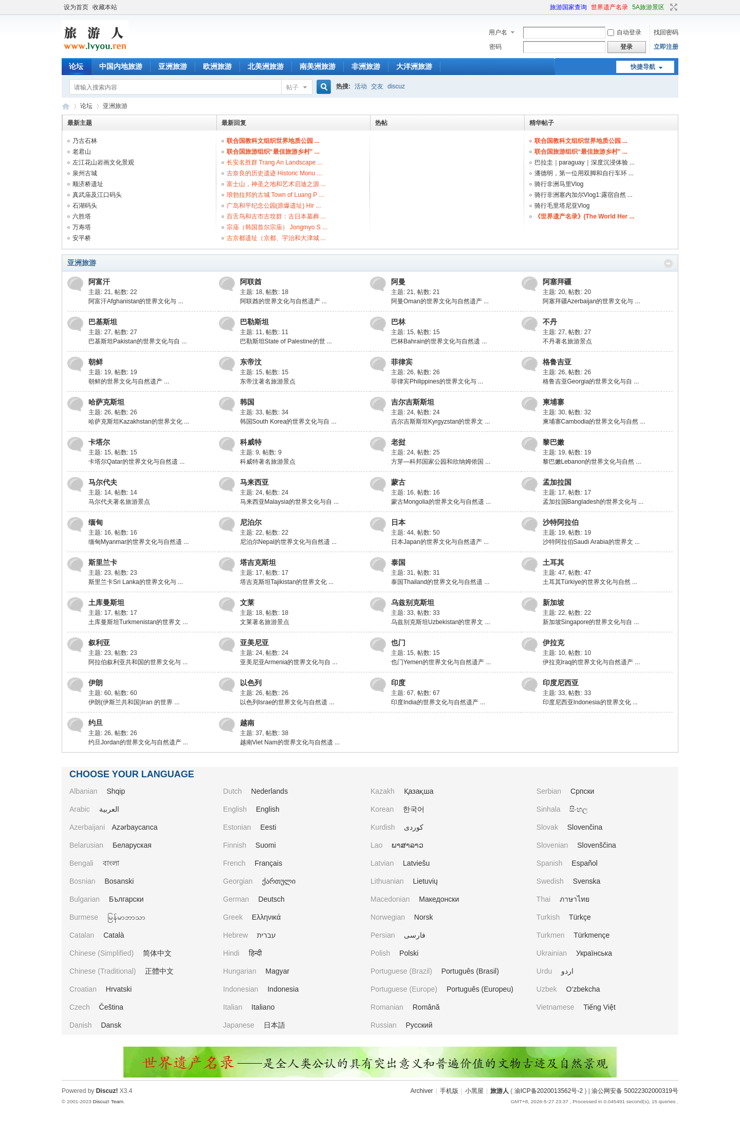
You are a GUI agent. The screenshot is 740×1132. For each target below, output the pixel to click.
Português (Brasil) (470, 971)
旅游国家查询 (568, 7)
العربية (109, 809)
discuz (396, 86)
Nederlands (269, 791)
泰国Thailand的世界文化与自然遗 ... (440, 582)
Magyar (278, 971)
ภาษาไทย (574, 899)
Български (126, 899)
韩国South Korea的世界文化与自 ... (288, 421)
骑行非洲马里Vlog (559, 184)
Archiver (422, 1090)
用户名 (498, 32)
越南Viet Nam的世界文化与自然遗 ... (290, 742)
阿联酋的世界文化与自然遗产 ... (283, 301)
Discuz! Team (107, 1101)
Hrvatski (119, 989)
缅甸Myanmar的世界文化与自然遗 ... (138, 541)
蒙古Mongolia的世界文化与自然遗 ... (441, 501)
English (268, 809)
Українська (594, 953)
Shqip (115, 791)
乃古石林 (84, 140)
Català (113, 935)
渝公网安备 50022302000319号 (634, 1090)
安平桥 (81, 238)
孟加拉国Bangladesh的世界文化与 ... (593, 501)
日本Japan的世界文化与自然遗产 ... (440, 541)
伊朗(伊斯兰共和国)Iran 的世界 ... (133, 702)
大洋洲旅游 (414, 66)
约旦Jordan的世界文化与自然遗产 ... (138, 742)
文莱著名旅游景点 (264, 622)
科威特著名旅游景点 (267, 461)
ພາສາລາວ (407, 845)
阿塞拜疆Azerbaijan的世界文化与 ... (591, 301)
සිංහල (578, 809)
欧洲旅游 (217, 66)
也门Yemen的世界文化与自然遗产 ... (441, 662)
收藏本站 (104, 7)
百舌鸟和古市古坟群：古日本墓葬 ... (276, 216)
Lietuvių (425, 881)
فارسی (414, 935)
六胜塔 (81, 216)
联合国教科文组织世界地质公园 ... (273, 140)
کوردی (413, 827)
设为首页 (76, 7)
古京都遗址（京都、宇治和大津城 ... (276, 238)
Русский (419, 1025)
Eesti (268, 827)
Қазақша (419, 791)
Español (584, 863)
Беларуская (132, 845)
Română (426, 1007)
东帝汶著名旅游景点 (267, 381)
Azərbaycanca (135, 827)
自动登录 (624, 32)
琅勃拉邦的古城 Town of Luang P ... (275, 194)
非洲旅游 (365, 66)
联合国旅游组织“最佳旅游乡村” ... (273, 151)
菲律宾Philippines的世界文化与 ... (437, 381)
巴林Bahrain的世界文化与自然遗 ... (439, 341)
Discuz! (107, 1090)
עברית (266, 935)
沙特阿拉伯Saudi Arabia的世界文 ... (591, 541)
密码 (495, 46)
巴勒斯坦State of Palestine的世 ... (286, 341)
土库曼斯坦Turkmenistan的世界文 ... (138, 622)
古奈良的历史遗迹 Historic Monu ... (274, 173)
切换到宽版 (672, 7)
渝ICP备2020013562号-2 (548, 1090)
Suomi (265, 845)
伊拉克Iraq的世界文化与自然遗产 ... (591, 662)
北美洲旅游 (266, 66)
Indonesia (283, 989)
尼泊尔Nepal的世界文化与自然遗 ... (288, 541)
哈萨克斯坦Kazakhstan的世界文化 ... (138, 421)
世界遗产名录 (609, 7)
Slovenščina (596, 845)
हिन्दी (255, 953)
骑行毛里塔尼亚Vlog (562, 205)
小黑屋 (474, 1090)
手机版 (449, 1090)
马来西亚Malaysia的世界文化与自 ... (289, 501)
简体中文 (157, 953)
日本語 (274, 1025)
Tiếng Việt (599, 1007)
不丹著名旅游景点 (567, 341)
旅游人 (66, 106)
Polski (408, 953)
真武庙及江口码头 (97, 194)
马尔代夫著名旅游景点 (119, 501)
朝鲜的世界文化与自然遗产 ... (128, 381)
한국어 (413, 809)
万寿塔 (81, 227)
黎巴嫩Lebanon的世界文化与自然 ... (592, 461)
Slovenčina (585, 827)
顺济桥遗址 (87, 184)
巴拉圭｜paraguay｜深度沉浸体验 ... (584, 162)
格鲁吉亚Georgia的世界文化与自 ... (591, 381)
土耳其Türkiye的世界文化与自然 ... (590, 582)
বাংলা (111, 863)
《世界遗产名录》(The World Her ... (584, 216)
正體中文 (159, 971)
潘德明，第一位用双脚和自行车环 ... (584, 173)
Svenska (587, 881)
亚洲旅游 (172, 66)
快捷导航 (643, 66)
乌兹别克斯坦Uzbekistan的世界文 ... (440, 622)
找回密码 (666, 32)
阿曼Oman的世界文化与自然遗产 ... (440, 301)
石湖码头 (84, 205)
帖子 (292, 87)
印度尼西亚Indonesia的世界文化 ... (590, 702)
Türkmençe (591, 935)
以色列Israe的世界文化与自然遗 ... (287, 702)
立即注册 (666, 46)
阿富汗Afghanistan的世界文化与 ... (135, 301)
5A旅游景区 (648, 7)
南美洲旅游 (318, 66)
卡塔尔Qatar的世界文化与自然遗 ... (136, 461)
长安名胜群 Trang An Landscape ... (275, 162)
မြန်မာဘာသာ (126, 917)
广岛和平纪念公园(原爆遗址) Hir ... (274, 205)
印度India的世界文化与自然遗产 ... (438, 702)
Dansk (111, 1025)
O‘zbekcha (583, 989)
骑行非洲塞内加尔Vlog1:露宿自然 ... (583, 194)
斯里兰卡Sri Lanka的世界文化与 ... (135, 582)
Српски (582, 791)
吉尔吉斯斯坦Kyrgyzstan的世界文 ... (440, 421)
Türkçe (580, 917)
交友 (377, 86)
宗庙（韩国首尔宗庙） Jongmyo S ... (277, 227)
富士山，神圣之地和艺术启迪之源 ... (276, 184)
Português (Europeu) (480, 989)
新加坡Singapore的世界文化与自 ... (591, 622)
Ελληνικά (266, 917)
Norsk (423, 917)
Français (269, 863)
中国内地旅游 (120, 66)
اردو (567, 971)
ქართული (278, 881)
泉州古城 (84, 173)
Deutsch (271, 899)
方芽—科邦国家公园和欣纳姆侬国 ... (440, 461)
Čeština (111, 1007)
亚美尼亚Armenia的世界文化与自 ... (289, 662)
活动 (361, 86)
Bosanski (119, 881)
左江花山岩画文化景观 (103, 162)
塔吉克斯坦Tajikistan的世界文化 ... (287, 582)
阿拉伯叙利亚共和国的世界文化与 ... (138, 662)
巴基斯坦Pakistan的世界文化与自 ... (137, 341)
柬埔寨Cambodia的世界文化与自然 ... (594, 421)
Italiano (262, 1007)
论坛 (76, 66)
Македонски (439, 899)
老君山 (81, 151)
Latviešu (416, 863)
